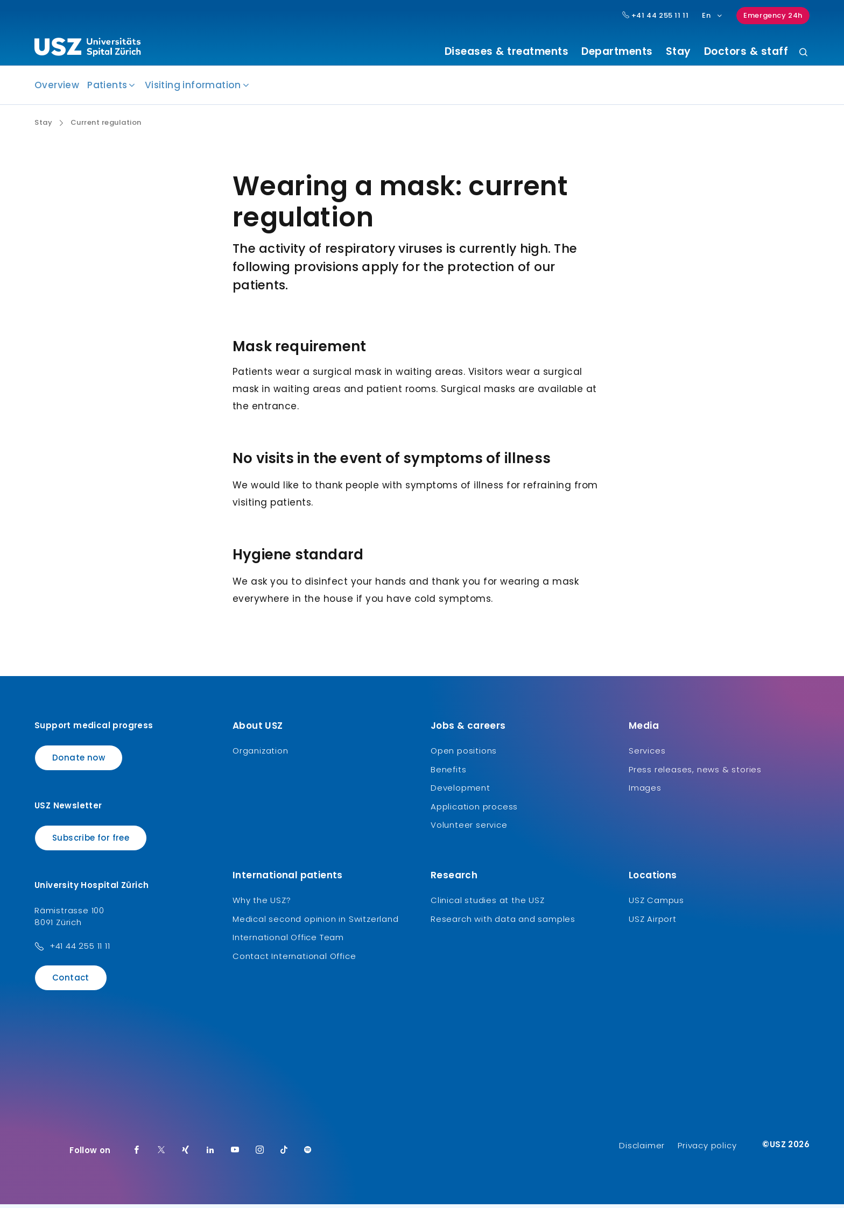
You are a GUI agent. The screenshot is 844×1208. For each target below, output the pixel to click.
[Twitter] (161, 1154)
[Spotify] (308, 1154)
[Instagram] (260, 1154)
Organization (261, 755)
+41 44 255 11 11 (80, 950)
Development (460, 792)
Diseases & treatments (507, 52)
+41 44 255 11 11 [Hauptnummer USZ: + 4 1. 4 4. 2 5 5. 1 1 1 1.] (655, 15)
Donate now (78, 762)
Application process (474, 810)
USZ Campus (656, 904)
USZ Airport (653, 922)
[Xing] (185, 1154)
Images (645, 792)
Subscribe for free (90, 841)
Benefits (448, 773)
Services (647, 755)
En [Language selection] (712, 15)
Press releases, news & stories (695, 773)
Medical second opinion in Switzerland (316, 922)
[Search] (803, 53)
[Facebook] (136, 1154)
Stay (678, 52)
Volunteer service (469, 829)
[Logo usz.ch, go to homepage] (87, 49)
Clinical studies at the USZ (488, 904)
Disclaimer (642, 1149)
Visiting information (193, 89)
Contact (70, 981)
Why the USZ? (262, 904)
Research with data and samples (503, 922)
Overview (56, 89)
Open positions (464, 755)
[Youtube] (235, 1154)
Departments (617, 52)
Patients (107, 89)
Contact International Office (294, 959)
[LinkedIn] (210, 1154)
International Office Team (288, 941)
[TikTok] (284, 1154)
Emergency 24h (773, 15)
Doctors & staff (746, 52)
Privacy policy (707, 1149)
